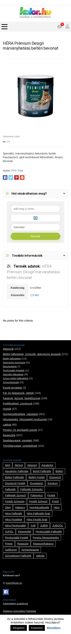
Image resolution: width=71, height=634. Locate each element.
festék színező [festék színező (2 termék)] (38, 501)
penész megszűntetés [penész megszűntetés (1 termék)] (46, 537)
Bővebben (54, 627)
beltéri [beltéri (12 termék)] (59, 471)
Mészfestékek (10, 366)
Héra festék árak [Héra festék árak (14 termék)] (37, 519)
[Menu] (4, 27)
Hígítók (7, 408)
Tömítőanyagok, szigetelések (20, 445)
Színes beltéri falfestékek (15, 378)
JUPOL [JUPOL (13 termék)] (9, 531)
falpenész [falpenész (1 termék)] (36, 495)
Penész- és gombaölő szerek (20, 429)
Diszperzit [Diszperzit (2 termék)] (55, 477)
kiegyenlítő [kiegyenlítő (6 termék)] (24, 531)
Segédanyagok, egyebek (17, 440)
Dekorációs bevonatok (14, 362)
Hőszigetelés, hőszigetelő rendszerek (25, 419)
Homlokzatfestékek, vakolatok (20, 414)
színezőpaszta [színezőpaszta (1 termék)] (30, 549)
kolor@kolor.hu (14, 583)
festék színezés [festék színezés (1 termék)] (15, 501)
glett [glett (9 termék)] (8, 507)
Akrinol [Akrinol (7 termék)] (19, 465)
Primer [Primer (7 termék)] (9, 543)
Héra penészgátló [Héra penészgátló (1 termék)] (15, 525)
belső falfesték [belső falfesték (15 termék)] (42, 471)
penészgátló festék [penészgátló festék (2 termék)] (16, 537)
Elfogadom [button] (18, 627)
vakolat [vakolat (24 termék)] (40, 555)
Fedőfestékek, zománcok (17, 403)
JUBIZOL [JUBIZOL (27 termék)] (57, 525)
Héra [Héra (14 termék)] (56, 507)
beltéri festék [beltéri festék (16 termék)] (36, 477)
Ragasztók (9, 435)
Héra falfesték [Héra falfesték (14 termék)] (13, 513)
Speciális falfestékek (13, 374)
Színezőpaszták (11, 382)
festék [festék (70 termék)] (51, 495)
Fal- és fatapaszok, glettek (18, 393)
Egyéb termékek (12, 387)
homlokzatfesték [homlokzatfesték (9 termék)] (39, 507)
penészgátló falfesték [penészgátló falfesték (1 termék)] (49, 531)
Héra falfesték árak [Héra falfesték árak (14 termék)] (38, 513)
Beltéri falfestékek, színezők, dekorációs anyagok (32, 354)
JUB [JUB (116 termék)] (32, 525)
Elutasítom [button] (37, 627)
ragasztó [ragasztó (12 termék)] (22, 543)
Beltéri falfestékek (12, 358)
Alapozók (8, 348)
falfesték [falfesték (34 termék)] (10, 489)
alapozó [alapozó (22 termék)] (32, 465)
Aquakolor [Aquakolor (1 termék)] (47, 465)
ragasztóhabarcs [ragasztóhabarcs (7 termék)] (43, 543)
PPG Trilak (17, 170)
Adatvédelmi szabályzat (15, 603)
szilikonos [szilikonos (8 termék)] (11, 549)
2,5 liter (34, 295)
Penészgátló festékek (13, 370)
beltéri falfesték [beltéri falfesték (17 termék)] (14, 477)
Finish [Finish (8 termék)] (55, 501)
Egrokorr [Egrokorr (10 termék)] (53, 483)
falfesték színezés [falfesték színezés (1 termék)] (31, 489)
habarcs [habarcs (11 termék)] (20, 507)
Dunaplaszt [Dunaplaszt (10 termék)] (36, 483)
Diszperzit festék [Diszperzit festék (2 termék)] (15, 483)
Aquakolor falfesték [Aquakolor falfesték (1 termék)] (16, 471)
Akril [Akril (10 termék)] (7, 465)
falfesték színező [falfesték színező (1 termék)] (15, 495)
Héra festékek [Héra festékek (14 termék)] (13, 519)
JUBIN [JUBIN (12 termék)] (44, 525)
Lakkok (7, 424)
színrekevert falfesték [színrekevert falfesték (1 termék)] (18, 555)
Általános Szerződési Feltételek (19, 611)
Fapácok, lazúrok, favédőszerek (21, 398)
